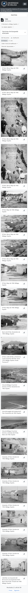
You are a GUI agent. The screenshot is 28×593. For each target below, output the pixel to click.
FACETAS (14, 15)
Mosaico (4, 40)
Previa (10, 590)
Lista (11, 40)
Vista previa (5, 37)
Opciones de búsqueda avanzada (10, 32)
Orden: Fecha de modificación (9, 43)
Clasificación (15, 37)
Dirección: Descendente (8, 46)
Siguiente (16, 590)
